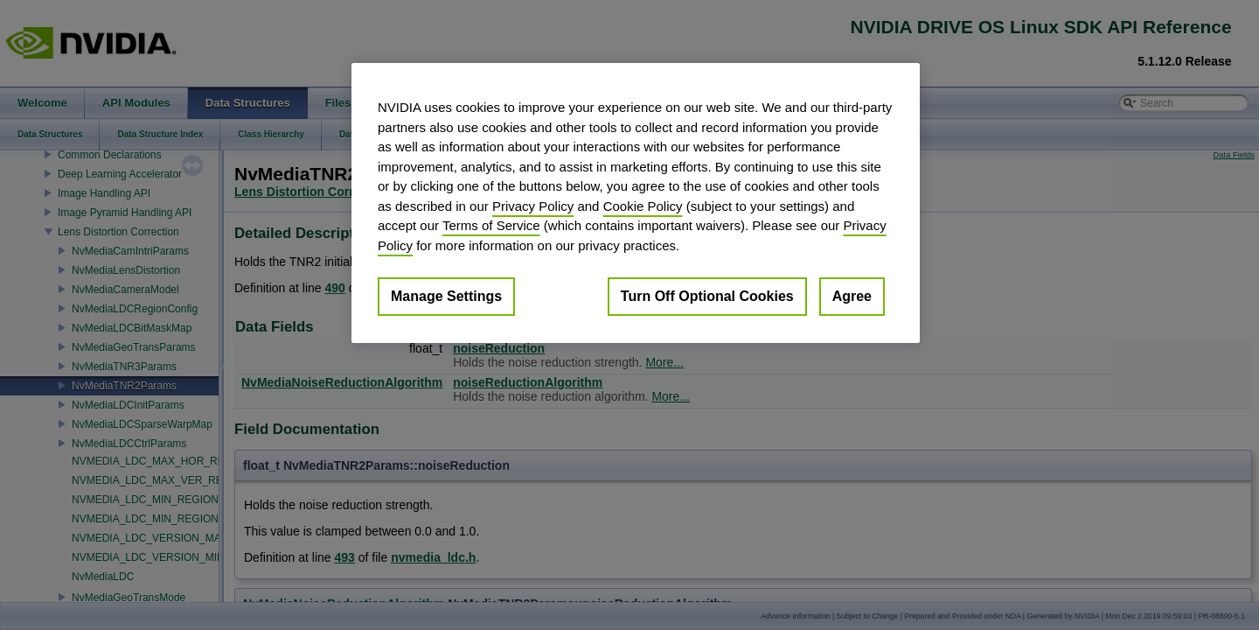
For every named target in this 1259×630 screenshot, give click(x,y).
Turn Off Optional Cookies (707, 296)
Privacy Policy (533, 206)
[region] (635, 203)
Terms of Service (491, 225)
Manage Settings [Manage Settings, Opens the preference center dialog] (446, 296)
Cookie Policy (643, 206)
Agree (852, 296)
